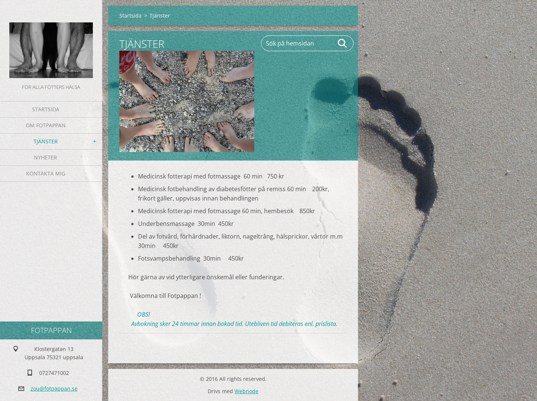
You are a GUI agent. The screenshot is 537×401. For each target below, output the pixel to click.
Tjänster (46, 141)
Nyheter (45, 157)
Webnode (246, 391)
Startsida (45, 109)
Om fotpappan (46, 125)
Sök (343, 43)
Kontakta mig (45, 173)
